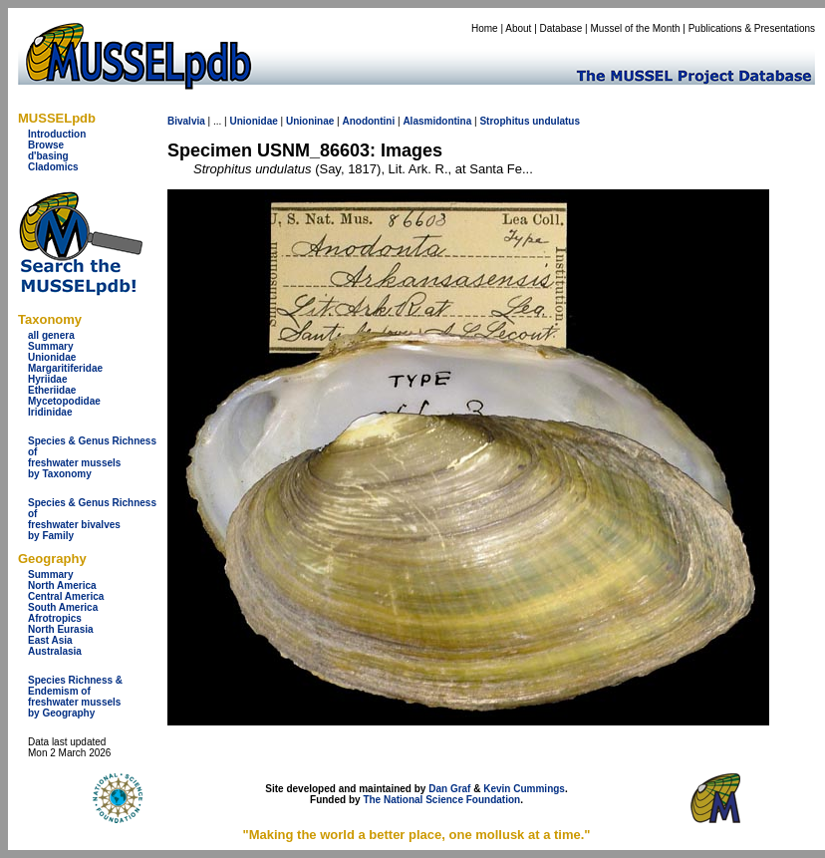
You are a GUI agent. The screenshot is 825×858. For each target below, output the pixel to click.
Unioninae (310, 121)
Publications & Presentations (751, 28)
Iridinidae (50, 412)
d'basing (48, 155)
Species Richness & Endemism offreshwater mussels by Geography (75, 696)
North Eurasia (61, 629)
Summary (51, 346)
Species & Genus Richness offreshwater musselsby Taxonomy (92, 457)
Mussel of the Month (636, 28)
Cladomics (53, 166)
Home (484, 28)
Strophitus (504, 121)
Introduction (57, 134)
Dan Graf (449, 788)
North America (62, 585)
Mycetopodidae (64, 401)
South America (63, 607)
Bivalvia (186, 121)
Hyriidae (47, 379)
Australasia (55, 651)
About (518, 28)
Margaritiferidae (65, 368)
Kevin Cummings (524, 788)
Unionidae (52, 357)
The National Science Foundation (441, 799)
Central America (66, 596)
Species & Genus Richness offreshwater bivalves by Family (92, 519)
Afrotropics (55, 618)
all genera (51, 335)
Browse (46, 145)
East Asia (50, 640)
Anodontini (368, 121)
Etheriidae (52, 390)
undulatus (556, 121)
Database (561, 28)
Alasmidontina (437, 121)
